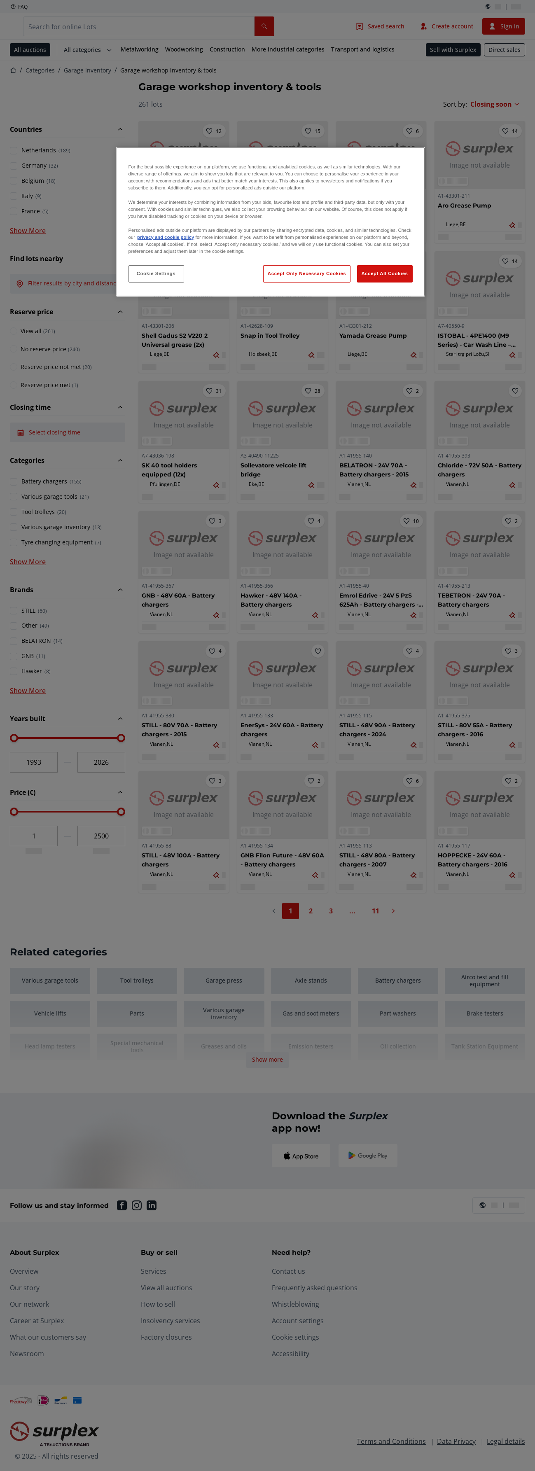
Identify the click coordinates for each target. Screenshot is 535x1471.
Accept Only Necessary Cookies (307, 273)
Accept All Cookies (385, 273)
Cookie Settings (156, 273)
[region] (270, 222)
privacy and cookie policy (165, 237)
